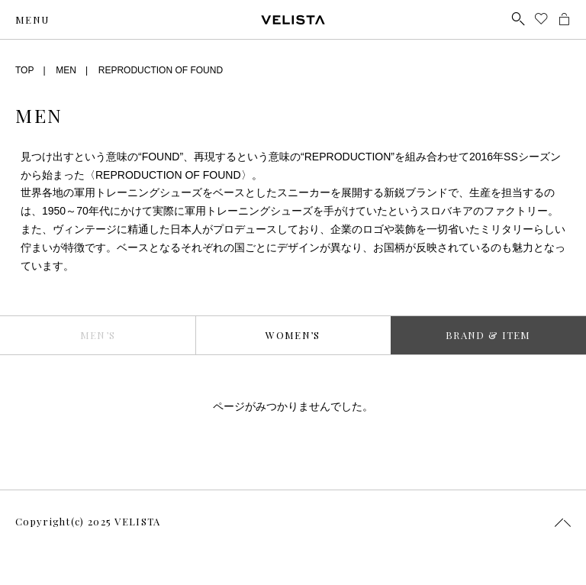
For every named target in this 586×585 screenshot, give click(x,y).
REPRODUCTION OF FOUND (160, 70)
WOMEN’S (293, 334)
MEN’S (98, 334)
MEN (66, 70)
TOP (24, 70)
